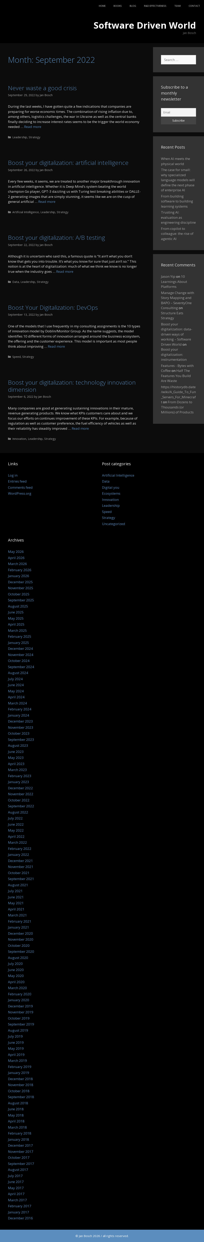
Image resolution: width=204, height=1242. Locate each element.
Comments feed (20, 487)
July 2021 (15, 891)
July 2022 (15, 818)
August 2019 (18, 1030)
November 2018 (20, 1084)
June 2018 (16, 1109)
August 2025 (18, 606)
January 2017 (18, 1212)
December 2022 (20, 788)
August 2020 (18, 957)
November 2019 (20, 1012)
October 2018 (18, 1091)
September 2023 (21, 739)
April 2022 (16, 836)
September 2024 (21, 667)
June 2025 (16, 612)
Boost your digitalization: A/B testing (56, 237)
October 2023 (18, 733)
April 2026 (16, 557)
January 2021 (18, 927)
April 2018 (16, 1121)
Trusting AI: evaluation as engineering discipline (178, 217)
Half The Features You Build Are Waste (176, 375)
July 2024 (15, 679)
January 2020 (18, 1000)
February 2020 (19, 994)
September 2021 (21, 878)
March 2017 (17, 1200)
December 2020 (20, 933)
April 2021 (16, 909)
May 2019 (16, 1048)
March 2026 (17, 563)
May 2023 (16, 757)
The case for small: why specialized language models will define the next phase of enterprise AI (178, 179)
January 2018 (18, 1139)
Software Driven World (144, 25)
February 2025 (19, 636)
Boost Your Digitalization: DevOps (53, 307)
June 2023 (16, 751)
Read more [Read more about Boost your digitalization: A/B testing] (64, 271)
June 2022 (16, 824)
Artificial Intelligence (25, 212)
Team (177, 6)
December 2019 (20, 1006)
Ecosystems (111, 493)
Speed (16, 357)
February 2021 (19, 921)
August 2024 (18, 672)
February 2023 (19, 776)
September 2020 (21, 951)
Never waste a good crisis (42, 88)
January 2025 (18, 642)
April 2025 (16, 624)
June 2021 (16, 897)
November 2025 (20, 588)
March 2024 (17, 703)
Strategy (34, 137)
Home (102, 6)
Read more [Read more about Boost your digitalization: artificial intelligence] (46, 201)
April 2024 (16, 697)
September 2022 (21, 806)
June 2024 (16, 685)
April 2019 (16, 1054)
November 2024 (20, 654)
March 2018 (17, 1127)
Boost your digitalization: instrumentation (174, 354)
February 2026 (19, 570)
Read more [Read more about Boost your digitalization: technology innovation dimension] (80, 428)
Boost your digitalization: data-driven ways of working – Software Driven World (176, 334)
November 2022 (20, 794)
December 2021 (20, 860)
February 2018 (19, 1133)
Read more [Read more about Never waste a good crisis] (32, 126)
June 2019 (16, 1042)
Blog (133, 6)
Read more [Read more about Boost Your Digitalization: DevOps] (56, 346)
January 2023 (18, 782)
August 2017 (18, 1169)
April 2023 (16, 763)
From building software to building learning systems (177, 201)
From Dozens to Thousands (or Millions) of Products (177, 407)
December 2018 (20, 1079)
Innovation (19, 439)
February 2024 (19, 709)
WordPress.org (19, 493)
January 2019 (18, 1072)
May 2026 (16, 551)
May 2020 (16, 975)
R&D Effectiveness (155, 6)
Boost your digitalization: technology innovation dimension (72, 386)
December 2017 (20, 1145)
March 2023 (17, 769)
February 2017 (19, 1206)
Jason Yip (168, 276)
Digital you (110, 487)
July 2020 (15, 963)
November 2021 (20, 866)
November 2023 (20, 727)
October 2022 (18, 800)
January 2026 (18, 576)
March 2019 (17, 1060)
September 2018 (21, 1097)
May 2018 (16, 1115)
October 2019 (18, 1018)
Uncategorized (113, 523)
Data (15, 282)
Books (118, 6)
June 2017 (16, 1181)
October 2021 (18, 873)
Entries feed (17, 481)
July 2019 (15, 1036)
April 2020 (16, 982)
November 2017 (20, 1151)
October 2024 (18, 660)
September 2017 (21, 1163)
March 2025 (17, 630)
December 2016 (20, 1218)
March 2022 (17, 842)
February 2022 (19, 848)
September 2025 (21, 600)
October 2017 (18, 1157)
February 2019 (19, 1066)
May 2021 (16, 903)
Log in (13, 475)
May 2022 (16, 830)
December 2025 (20, 582)
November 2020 (20, 939)
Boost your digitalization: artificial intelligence (68, 163)
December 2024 (20, 648)
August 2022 (18, 812)
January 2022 (18, 854)
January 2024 (18, 715)
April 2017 (16, 1194)
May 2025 (16, 618)
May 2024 (16, 691)
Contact (194, 6)
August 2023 (18, 745)
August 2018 (18, 1103)
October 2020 (18, 945)
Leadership (19, 137)
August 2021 (18, 885)
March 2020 (17, 988)
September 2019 (21, 1024)
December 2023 (20, 721)
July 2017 (15, 1175)
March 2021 (17, 915)
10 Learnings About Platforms (174, 281)
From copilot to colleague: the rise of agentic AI (177, 233)
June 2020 (16, 969)
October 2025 (18, 594)
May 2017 (16, 1188)
